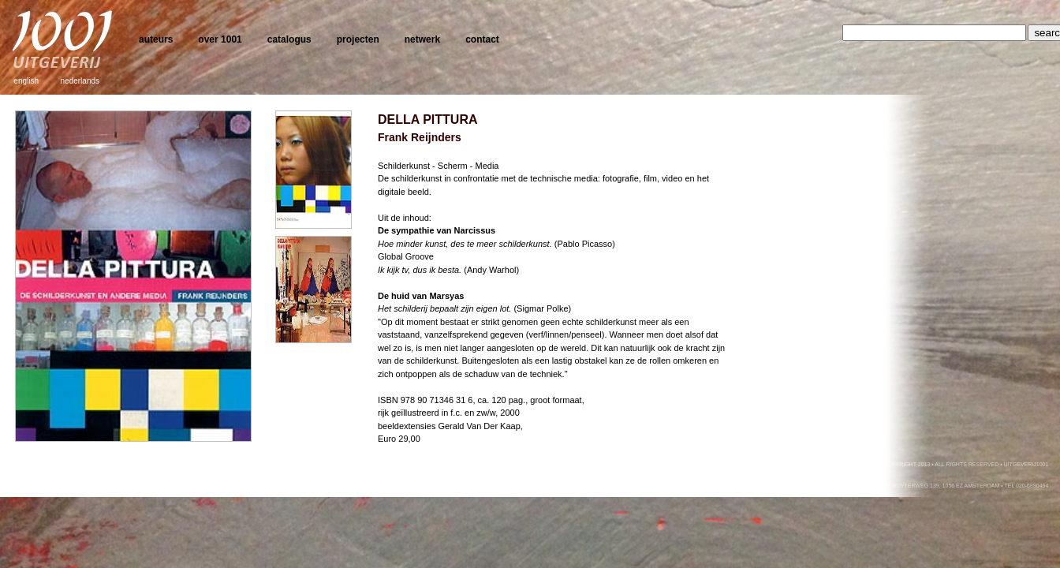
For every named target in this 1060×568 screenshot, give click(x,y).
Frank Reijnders (419, 137)
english (26, 81)
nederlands (80, 81)
